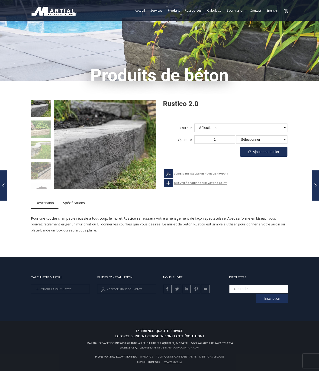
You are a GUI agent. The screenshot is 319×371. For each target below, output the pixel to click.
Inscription (272, 298)
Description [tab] (44, 202)
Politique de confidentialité (176, 356)
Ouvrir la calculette (52, 289)
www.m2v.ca (173, 362)
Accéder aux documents (121, 289)
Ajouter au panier (263, 152)
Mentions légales (211, 356)
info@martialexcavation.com (178, 347)
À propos (146, 356)
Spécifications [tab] (74, 202)
